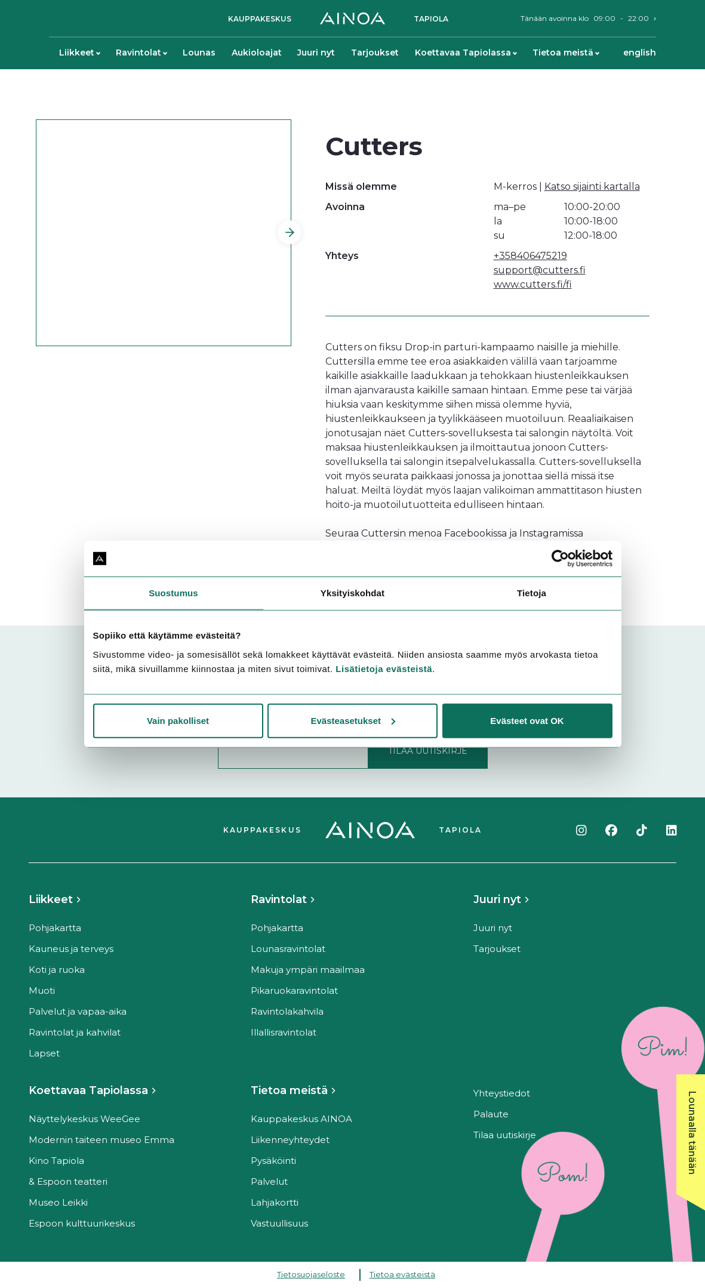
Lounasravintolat (288, 948)
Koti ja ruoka (57, 969)
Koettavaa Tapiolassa (465, 52)
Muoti (42, 990)
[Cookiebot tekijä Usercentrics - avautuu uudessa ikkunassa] (560, 559)
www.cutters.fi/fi (533, 284)
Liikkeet (79, 52)
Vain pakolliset (178, 720)
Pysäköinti (273, 1160)
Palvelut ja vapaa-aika (78, 1011)
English (639, 52)
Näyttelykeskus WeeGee (84, 1118)
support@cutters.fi (540, 270)
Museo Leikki (58, 1202)
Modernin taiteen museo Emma (101, 1139)
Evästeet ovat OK (527, 720)
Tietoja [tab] (531, 593)
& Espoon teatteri (68, 1181)
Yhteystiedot (501, 1093)
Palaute (491, 1114)
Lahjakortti (274, 1202)
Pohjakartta (55, 927)
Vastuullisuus (279, 1223)
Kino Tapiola (56, 1160)
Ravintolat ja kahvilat (75, 1032)
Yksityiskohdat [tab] (352, 593)
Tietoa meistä (565, 52)
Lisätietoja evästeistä (383, 668)
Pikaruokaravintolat (294, 990)
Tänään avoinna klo (585, 18)
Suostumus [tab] (173, 593)
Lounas (199, 52)
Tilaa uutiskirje (504, 1135)
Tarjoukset (375, 52)
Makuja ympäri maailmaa (308, 969)
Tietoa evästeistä (402, 1274)
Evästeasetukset (352, 720)
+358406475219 (530, 255)
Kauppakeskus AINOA (301, 1118)
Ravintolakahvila (287, 1011)
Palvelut (269, 1181)
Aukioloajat (257, 52)
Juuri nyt (316, 52)
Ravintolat (141, 52)
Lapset (44, 1053)
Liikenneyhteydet (290, 1139)
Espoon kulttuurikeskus (82, 1223)
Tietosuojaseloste (311, 1274)
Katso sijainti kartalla (592, 186)
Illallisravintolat (283, 1032)
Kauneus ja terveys (71, 948)
